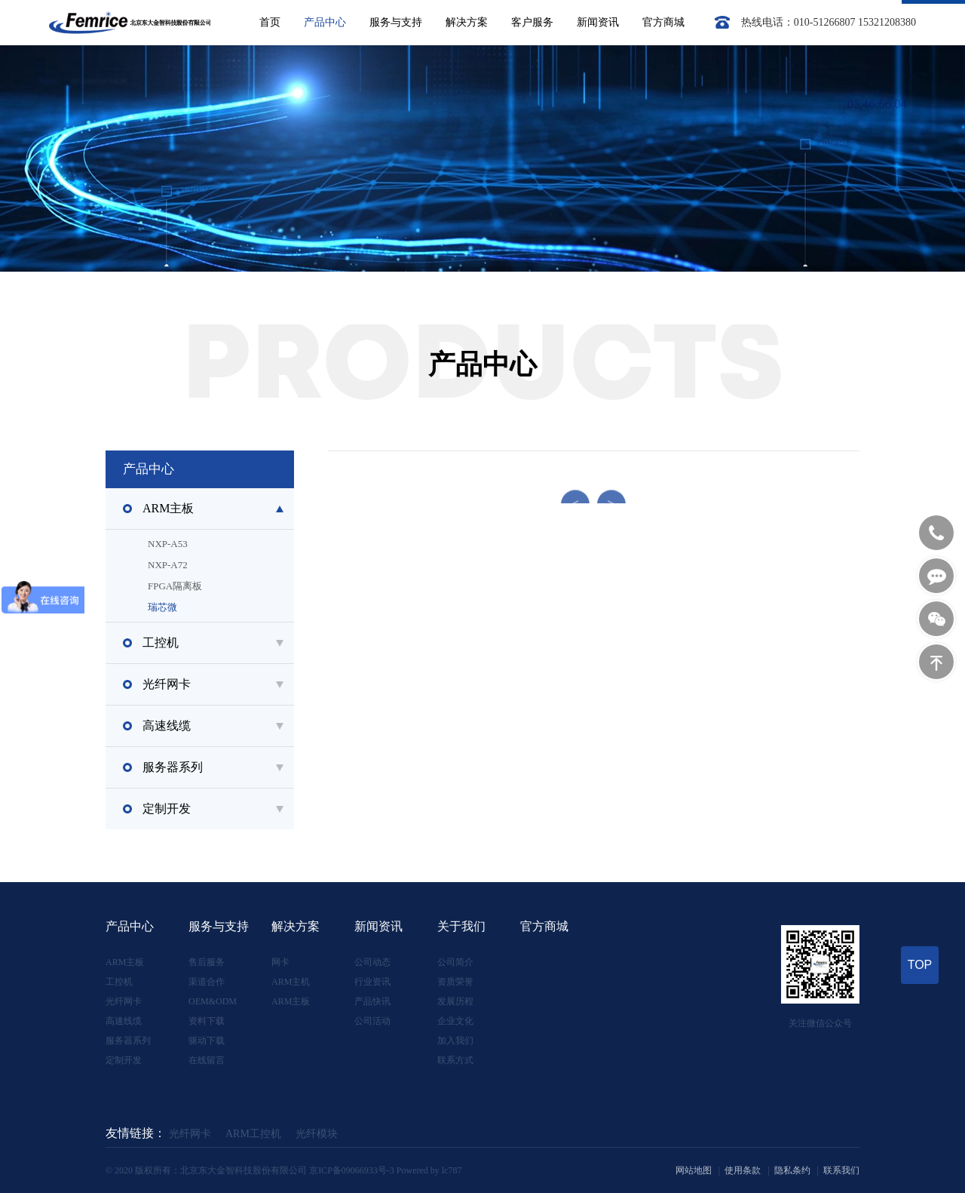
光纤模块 (317, 1133)
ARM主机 (290, 981)
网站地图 (694, 1170)
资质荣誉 (455, 981)
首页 (269, 22)
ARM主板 (125, 962)
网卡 (280, 962)
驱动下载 (206, 1040)
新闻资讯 (598, 22)
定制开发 (124, 1060)
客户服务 (532, 22)
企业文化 (455, 1021)
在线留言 (206, 1060)
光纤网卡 (124, 1001)
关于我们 (461, 926)
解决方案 (467, 22)
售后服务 (206, 962)
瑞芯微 (233, 607)
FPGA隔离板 (233, 586)
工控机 (119, 981)
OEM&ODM (212, 1001)
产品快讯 (372, 1001)
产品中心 (325, 22)
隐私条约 (792, 1170)
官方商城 (663, 22)
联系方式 (455, 1060)
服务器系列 (128, 1040)
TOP (920, 964)
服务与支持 (395, 22)
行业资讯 (372, 981)
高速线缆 (124, 1021)
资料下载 (206, 1021)
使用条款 (743, 1170)
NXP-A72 (233, 565)
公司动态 (372, 962)
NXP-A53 (233, 544)
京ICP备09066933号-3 (351, 1170)
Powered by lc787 (429, 1170)
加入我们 (455, 1040)
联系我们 (841, 1170)
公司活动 (372, 1021)
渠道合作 (206, 981)
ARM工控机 (253, 1133)
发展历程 (455, 1001)
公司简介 (455, 962)
